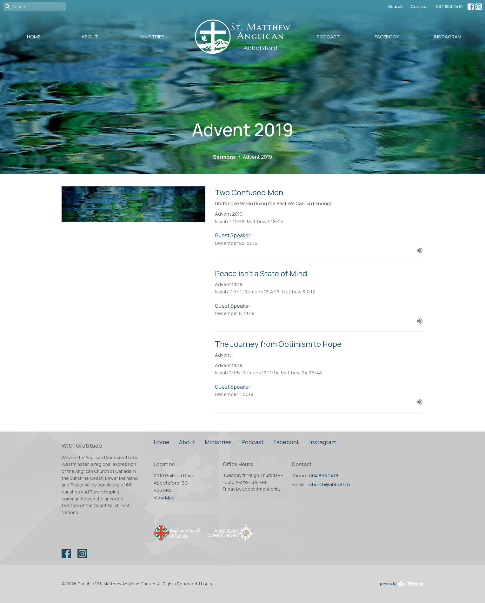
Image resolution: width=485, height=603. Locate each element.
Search (395, 6)
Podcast (328, 36)
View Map (164, 497)
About (90, 36)
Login (206, 583)
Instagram (448, 36)
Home (33, 36)
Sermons (224, 156)
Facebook (387, 36)
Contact (419, 6)
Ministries (152, 36)
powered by (401, 584)
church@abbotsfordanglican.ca (332, 484)
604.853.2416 (449, 6)
